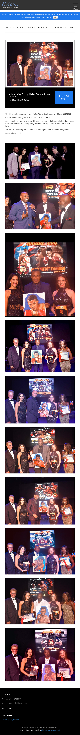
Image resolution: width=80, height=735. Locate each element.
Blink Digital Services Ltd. (50, 730)
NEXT (71, 27)
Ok (55, 17)
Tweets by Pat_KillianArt (11, 720)
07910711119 (15, 699)
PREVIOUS (60, 27)
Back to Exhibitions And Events (26, 27)
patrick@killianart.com (18, 703)
